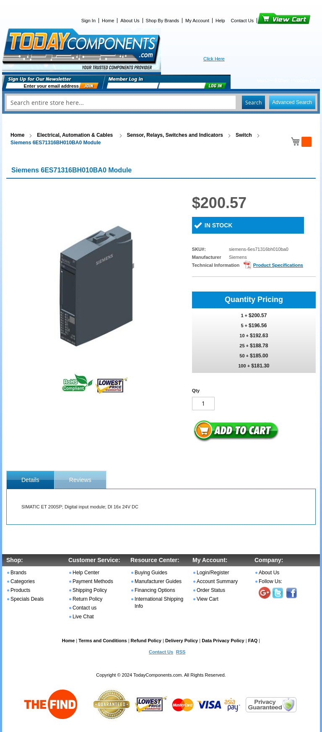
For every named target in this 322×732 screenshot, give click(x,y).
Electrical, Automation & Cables (75, 135)
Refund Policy (146, 640)
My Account (197, 20)
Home (108, 20)
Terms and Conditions (102, 640)
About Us (129, 20)
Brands (18, 573)
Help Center (86, 573)
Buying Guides (151, 573)
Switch (244, 135)
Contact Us (242, 20)
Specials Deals (27, 599)
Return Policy (87, 599)
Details (30, 480)
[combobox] (161, 102)
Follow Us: (270, 581)
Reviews (80, 480)
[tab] (30, 480)
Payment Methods (93, 581)
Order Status (211, 590)
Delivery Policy (181, 640)
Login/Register (213, 573)
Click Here (214, 58)
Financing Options (155, 590)
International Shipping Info (159, 602)
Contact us (84, 608)
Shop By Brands (162, 20)
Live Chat (83, 617)
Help (220, 20)
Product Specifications (278, 265)
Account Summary (217, 581)
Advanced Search (292, 102)
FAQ (253, 640)
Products (20, 590)
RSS (181, 651)
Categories (22, 581)
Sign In (88, 20)
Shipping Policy (90, 590)
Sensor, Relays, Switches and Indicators (175, 135)
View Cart (270, 20)
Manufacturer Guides (158, 581)
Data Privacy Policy (223, 640)
